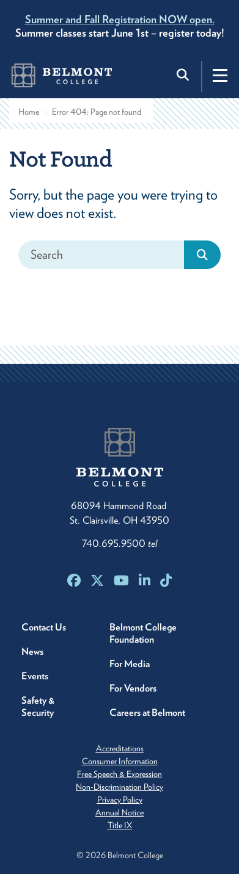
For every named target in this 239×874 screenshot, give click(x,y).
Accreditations (120, 748)
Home (28, 112)
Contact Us (43, 627)
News (32, 651)
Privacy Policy (119, 799)
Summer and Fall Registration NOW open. (120, 19)
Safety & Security (37, 706)
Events (34, 676)
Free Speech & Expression (119, 774)
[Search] (101, 254)
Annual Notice (119, 812)
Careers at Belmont (147, 712)
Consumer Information (120, 761)
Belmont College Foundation (143, 633)
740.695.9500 (119, 543)
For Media (129, 664)
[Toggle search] (183, 75)
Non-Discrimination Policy (119, 787)
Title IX (120, 825)
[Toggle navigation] (220, 75)
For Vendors (132, 688)
